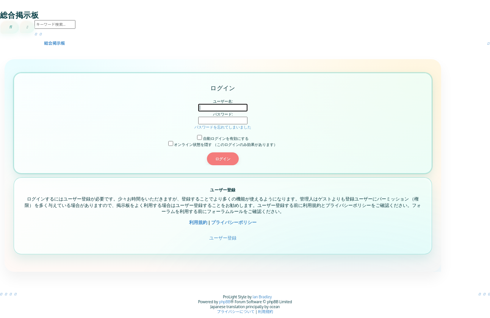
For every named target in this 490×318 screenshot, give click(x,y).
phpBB (224, 301)
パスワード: (223, 114)
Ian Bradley (262, 297)
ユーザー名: (223, 101)
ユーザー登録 (222, 238)
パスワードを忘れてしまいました (222, 127)
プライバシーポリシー (234, 222)
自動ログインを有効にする (223, 138)
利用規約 (198, 222)
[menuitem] (489, 293)
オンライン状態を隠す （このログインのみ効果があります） (222, 144)
